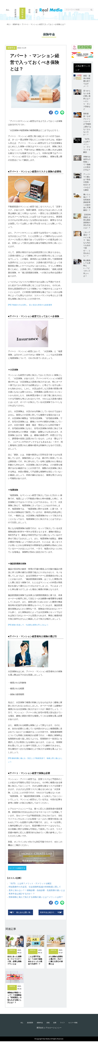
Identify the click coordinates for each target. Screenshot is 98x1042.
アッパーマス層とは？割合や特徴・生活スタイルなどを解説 (86, 182)
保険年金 (15, 24)
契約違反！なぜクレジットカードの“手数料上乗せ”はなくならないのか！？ (87, 124)
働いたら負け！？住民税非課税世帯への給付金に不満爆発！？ (86, 202)
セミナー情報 (75, 1023)
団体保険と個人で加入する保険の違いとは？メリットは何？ (36, 897)
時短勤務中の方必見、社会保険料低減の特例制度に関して (35, 887)
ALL (8, 24)
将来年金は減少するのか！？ (22, 894)
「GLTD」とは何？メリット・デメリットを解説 (30, 883)
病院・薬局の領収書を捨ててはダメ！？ (86, 81)
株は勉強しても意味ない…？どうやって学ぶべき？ (86, 268)
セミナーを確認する (17, 868)
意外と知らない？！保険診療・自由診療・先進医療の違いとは (37, 890)
